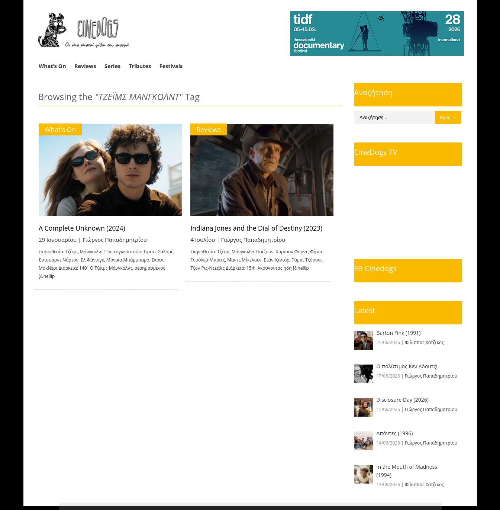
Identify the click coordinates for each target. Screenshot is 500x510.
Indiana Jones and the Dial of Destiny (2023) (266, 228)
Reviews (85, 66)
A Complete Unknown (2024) (83, 228)
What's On (60, 129)
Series (112, 66)
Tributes (140, 66)
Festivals (171, 66)
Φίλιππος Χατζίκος (424, 342)
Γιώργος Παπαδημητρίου (115, 239)
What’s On (52, 66)
